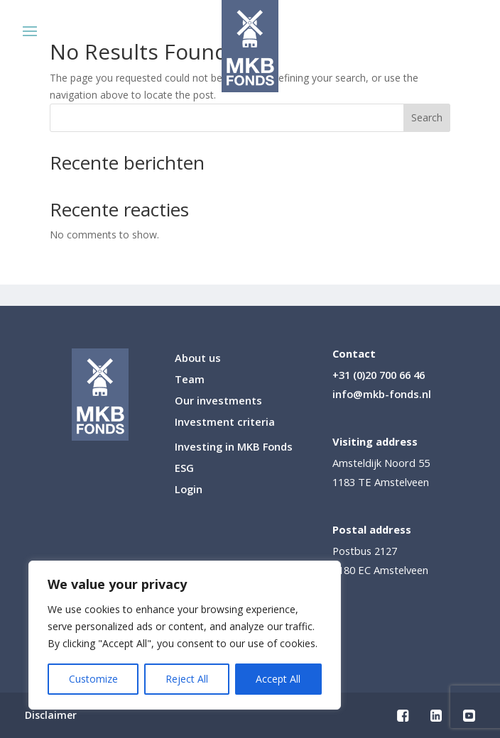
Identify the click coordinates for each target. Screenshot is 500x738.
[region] (184, 635)
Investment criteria (225, 423)
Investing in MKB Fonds (234, 447)
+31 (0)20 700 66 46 (378, 375)
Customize (93, 678)
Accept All (278, 678)
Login (188, 490)
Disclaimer (51, 716)
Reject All (186, 678)
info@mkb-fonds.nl (381, 394)
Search (426, 117)
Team (190, 380)
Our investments (218, 401)
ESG (184, 469)
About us (198, 359)
